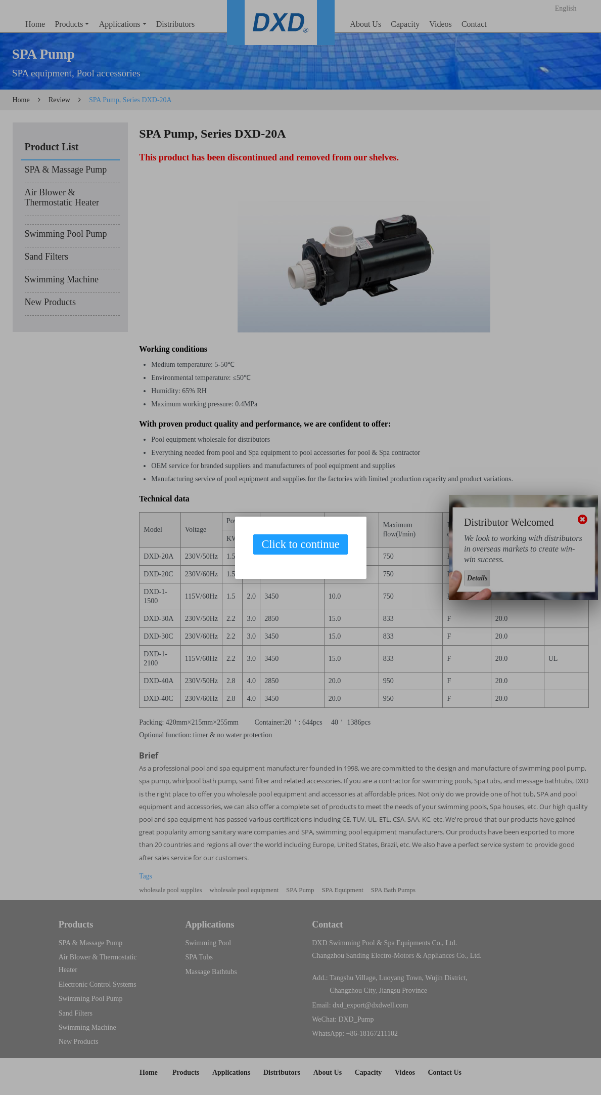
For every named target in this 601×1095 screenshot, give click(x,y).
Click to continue (300, 544)
